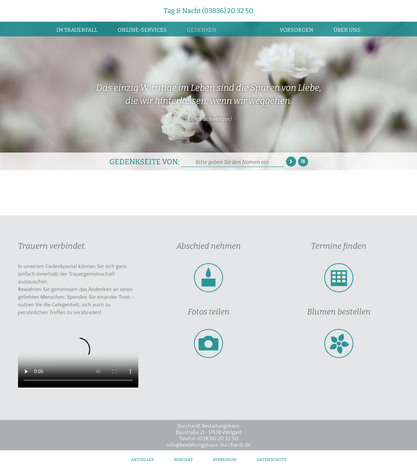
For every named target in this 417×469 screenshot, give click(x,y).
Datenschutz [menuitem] (271, 459)
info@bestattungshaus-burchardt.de (208, 445)
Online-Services (142, 30)
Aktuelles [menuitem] (142, 459)
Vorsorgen (296, 30)
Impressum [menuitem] (225, 459)
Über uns (347, 30)
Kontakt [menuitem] (183, 459)
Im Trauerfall (77, 30)
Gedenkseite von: (144, 161)
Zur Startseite (248, 29)
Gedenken (202, 30)
